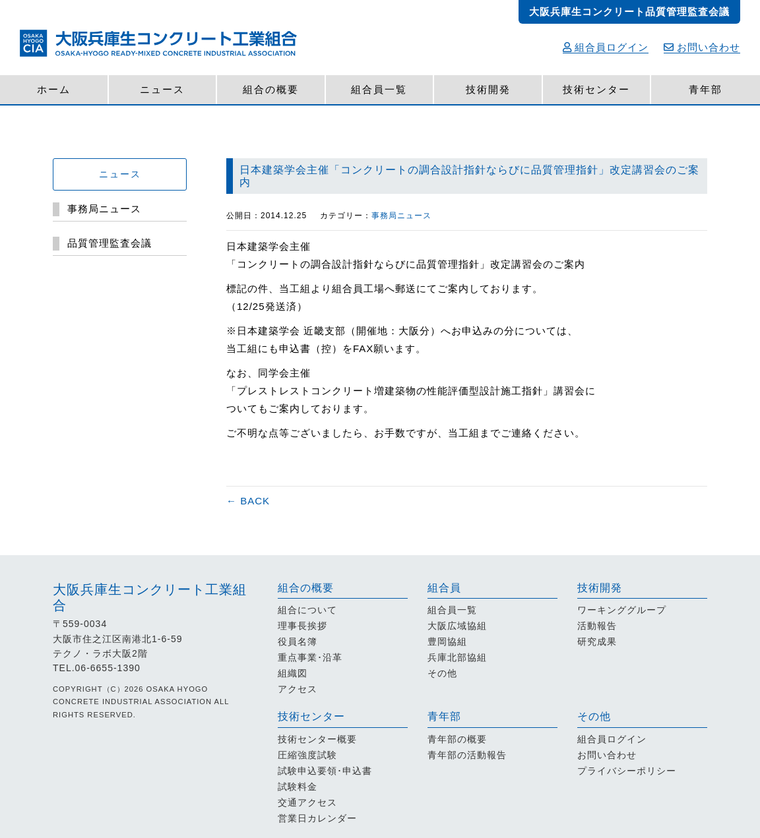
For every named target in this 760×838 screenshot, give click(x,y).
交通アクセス (307, 802)
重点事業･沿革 (310, 657)
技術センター (596, 89)
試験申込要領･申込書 (325, 770)
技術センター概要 (317, 739)
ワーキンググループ (621, 610)
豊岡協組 (447, 641)
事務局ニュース (401, 215)
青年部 (705, 89)
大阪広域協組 (457, 625)
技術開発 (488, 89)
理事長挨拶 (302, 625)
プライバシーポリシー (626, 770)
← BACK (248, 500)
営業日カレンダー (317, 818)
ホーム (54, 89)
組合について (307, 610)
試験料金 (297, 786)
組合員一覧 (379, 89)
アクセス (297, 689)
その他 (442, 673)
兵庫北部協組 (457, 657)
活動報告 (597, 625)
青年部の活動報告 (467, 755)
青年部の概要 (457, 739)
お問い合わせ (702, 47)
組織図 (292, 673)
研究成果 (597, 641)
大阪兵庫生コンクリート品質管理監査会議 (629, 11)
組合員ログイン (606, 47)
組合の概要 (271, 89)
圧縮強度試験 (307, 755)
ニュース (162, 89)
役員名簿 (297, 641)
